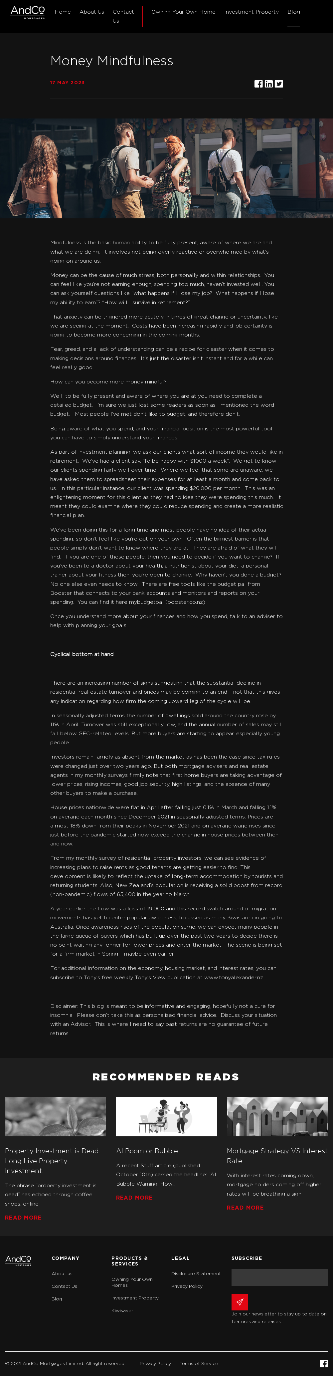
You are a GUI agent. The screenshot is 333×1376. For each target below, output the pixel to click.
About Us (92, 12)
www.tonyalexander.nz (233, 977)
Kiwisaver (122, 1310)
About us (62, 1273)
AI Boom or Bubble (147, 1151)
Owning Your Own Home (183, 12)
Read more (23, 1218)
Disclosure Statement (196, 1273)
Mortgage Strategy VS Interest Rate (277, 1156)
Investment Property (251, 12)
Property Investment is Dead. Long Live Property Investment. (52, 1161)
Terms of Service (199, 1363)
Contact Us (123, 16)
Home (63, 12)
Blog (293, 12)
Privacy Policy (187, 1286)
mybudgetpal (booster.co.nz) (167, 602)
